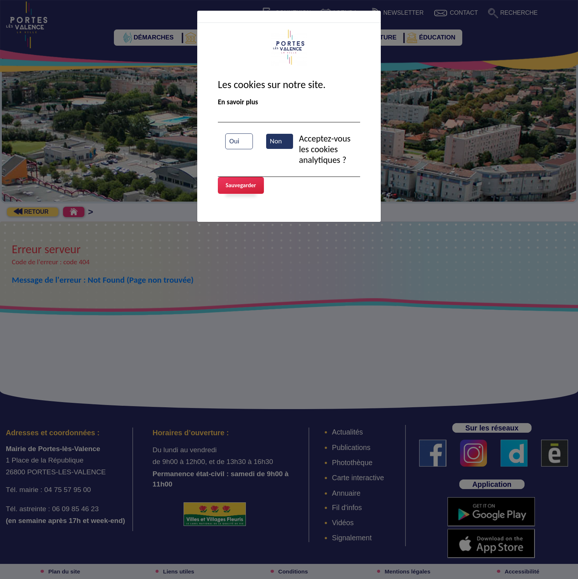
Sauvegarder (241, 185)
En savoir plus (238, 102)
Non (276, 141)
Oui (234, 141)
